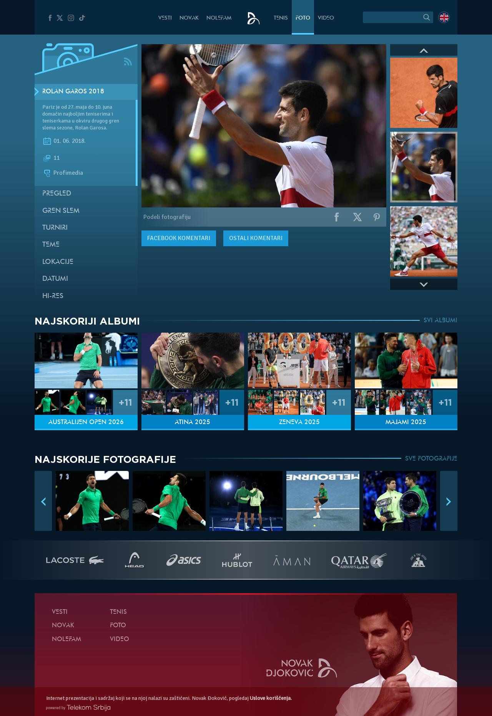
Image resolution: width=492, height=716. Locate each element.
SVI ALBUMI (440, 321)
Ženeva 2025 (299, 422)
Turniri (55, 228)
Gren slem (61, 211)
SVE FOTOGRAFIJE (431, 459)
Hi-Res (52, 296)
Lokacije (57, 262)
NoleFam (218, 18)
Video (326, 18)
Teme (51, 245)
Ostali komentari (256, 238)
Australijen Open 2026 (86, 422)
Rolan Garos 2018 (73, 92)
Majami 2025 (406, 422)
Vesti (165, 18)
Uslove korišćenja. (271, 698)
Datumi (55, 279)
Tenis (281, 18)
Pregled (56, 193)
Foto (303, 18)
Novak (189, 18)
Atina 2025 (192, 422)
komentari (178, 238)
